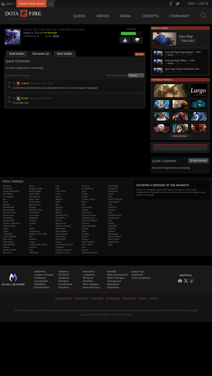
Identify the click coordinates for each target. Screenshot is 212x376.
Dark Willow (8, 242)
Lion (57, 188)
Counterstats (41, 281)
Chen (5, 228)
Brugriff (24, 98)
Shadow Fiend (88, 218)
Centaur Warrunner (12, 223)
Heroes (102, 16)
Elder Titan (34, 199)
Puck (84, 191)
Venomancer (113, 218)
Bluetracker (113, 284)
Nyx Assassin (61, 234)
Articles (153, 298)
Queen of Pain (88, 199)
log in (20, 68)
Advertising (97, 298)
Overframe (137, 274)
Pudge (85, 194)
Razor (84, 202)
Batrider (6, 204)
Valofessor (64, 278)
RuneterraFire (41, 287)
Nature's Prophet (63, 226)
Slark (84, 231)
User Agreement (63, 298)
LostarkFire (89, 274)
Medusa (59, 207)
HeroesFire (89, 271)
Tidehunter (113, 188)
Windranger (113, 234)
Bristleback (8, 218)
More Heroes (180, 136)
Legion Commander (38, 244)
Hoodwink (33, 218)
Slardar (85, 228)
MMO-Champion (116, 278)
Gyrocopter (34, 215)
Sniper (85, 236)
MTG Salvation (91, 284)
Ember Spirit (35, 202)
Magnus (59, 199)
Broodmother (9, 220)
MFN (9, 4)
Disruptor (7, 252)
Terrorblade (113, 186)
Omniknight (60, 239)
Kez (31, 236)
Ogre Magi (60, 236)
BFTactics (88, 278)
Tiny (110, 196)
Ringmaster (87, 207)
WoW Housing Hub (117, 274)
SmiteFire (63, 271)
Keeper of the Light (38, 234)
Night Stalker (61, 231)
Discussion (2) (40, 53)
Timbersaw (113, 191)
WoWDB (111, 271)
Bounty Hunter (9, 212)
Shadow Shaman (89, 220)
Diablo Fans (137, 271)
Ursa (110, 212)
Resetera (63, 281)
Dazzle (6, 247)
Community (180, 16)
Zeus (110, 244)
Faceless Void (35, 210)
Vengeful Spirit (114, 215)
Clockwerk (8, 234)
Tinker (110, 194)
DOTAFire (63, 274)
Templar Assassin (90, 252)
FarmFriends (65, 284)
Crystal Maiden (10, 236)
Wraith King (113, 242)
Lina (57, 186)
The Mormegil (50, 32)
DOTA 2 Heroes (12, 181)
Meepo (58, 210)
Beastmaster (9, 207)
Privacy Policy (81, 298)
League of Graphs (44, 274)
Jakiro (32, 228)
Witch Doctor (114, 239)
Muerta (58, 220)
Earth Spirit (34, 194)
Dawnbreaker (9, 244)
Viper (110, 220)
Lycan (58, 196)
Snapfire (85, 234)
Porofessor (40, 278)
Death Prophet (9, 250)
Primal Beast (87, 188)
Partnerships (129, 298)
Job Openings (113, 298)
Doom (32, 186)
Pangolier (59, 247)
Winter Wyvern (114, 236)
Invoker (32, 223)
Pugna (85, 196)
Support (142, 298)
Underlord (112, 207)
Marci (57, 202)
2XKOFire (88, 281)
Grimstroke (34, 212)
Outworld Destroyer (64, 244)
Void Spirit (112, 226)
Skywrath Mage (89, 226)
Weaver (111, 231)
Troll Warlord (113, 202)
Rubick (85, 210)
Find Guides (188, 41)
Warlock (111, 228)
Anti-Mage (7, 194)
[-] (14, 83)
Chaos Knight (9, 226)
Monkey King (61, 215)
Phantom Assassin (63, 250)
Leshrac (33, 247)
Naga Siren (60, 223)
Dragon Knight (35, 188)
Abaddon (7, 186)
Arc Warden (8, 196)
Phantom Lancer (63, 252)
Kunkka (32, 239)
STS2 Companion (141, 278)
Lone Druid (60, 191)
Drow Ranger (35, 191)
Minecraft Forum (91, 287)
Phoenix (85, 186)
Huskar (32, 220)
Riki (83, 204)
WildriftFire (40, 284)
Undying (111, 210)
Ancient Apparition (11, 191)
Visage (111, 223)
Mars (57, 204)
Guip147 (25, 83)
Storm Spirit (87, 244)
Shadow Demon (89, 215)
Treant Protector (115, 199)
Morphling (59, 218)
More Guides (64, 53)
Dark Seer (7, 239)
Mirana (58, 212)
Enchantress (35, 204)
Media (125, 16)
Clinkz (6, 231)
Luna (57, 194)
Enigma (32, 207)
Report (140, 54)
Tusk (110, 204)
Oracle (58, 242)
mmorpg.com (114, 281)
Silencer (85, 223)
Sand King (86, 212)
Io (30, 226)
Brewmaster (8, 215)
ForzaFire (63, 287)
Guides (79, 16)
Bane (5, 202)
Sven (84, 247)
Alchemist (7, 188)
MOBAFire (40, 271)
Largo (32, 242)
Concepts (150, 16)
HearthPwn (113, 287)
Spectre (85, 239)
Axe (5, 199)
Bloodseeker (8, 210)
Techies (85, 250)
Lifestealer (34, 252)
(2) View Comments (198, 161)
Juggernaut (34, 231)
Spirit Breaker (88, 242)
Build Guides (17, 53)
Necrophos (60, 228)
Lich (31, 250)
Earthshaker (34, 196)
